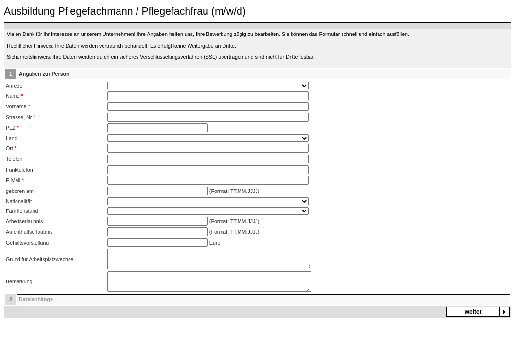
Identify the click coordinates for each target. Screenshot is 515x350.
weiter (473, 311)
